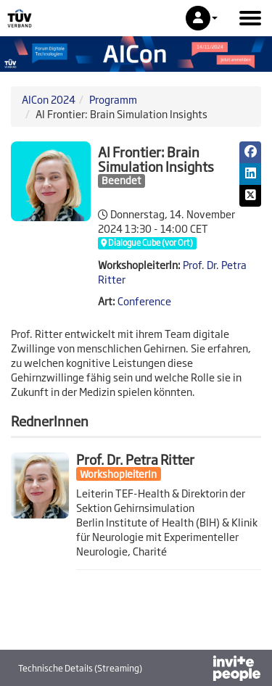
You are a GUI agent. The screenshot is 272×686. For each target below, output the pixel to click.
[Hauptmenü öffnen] (250, 18)
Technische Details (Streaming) (80, 667)
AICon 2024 (48, 99)
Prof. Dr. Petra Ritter (135, 459)
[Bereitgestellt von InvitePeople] (198, 670)
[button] (201, 18)
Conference (144, 300)
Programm (113, 99)
